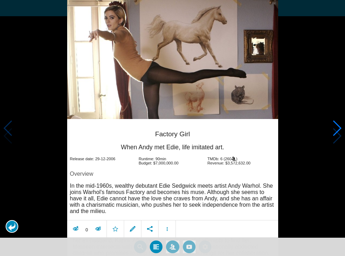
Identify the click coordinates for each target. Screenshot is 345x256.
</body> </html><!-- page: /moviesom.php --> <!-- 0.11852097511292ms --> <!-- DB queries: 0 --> (172, 128)
